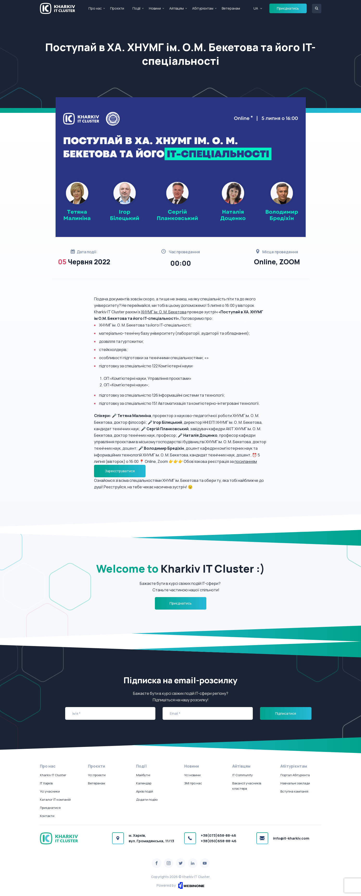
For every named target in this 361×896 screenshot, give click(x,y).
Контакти (47, 816)
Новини (155, 8)
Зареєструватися (120, 471)
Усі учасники (50, 791)
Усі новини (192, 775)
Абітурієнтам (202, 8)
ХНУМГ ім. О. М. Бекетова (163, 312)
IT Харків (46, 783)
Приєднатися (50, 807)
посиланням (245, 461)
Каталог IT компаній (55, 799)
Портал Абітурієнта (295, 775)
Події (136, 8)
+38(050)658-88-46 (218, 840)
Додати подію (147, 799)
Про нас (95, 8)
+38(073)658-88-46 (218, 835)
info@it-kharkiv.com (291, 838)
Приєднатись (288, 8)
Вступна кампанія (294, 791)
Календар (143, 783)
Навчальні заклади (295, 783)
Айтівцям (176, 8)
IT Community (242, 775)
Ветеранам (231, 8)
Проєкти (117, 8)
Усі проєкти (97, 775)
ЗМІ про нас (193, 783)
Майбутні (143, 775)
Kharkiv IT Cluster (53, 775)
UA (255, 8)
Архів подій (144, 791)
